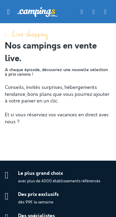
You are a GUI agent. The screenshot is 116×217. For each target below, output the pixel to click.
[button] (8, 11)
